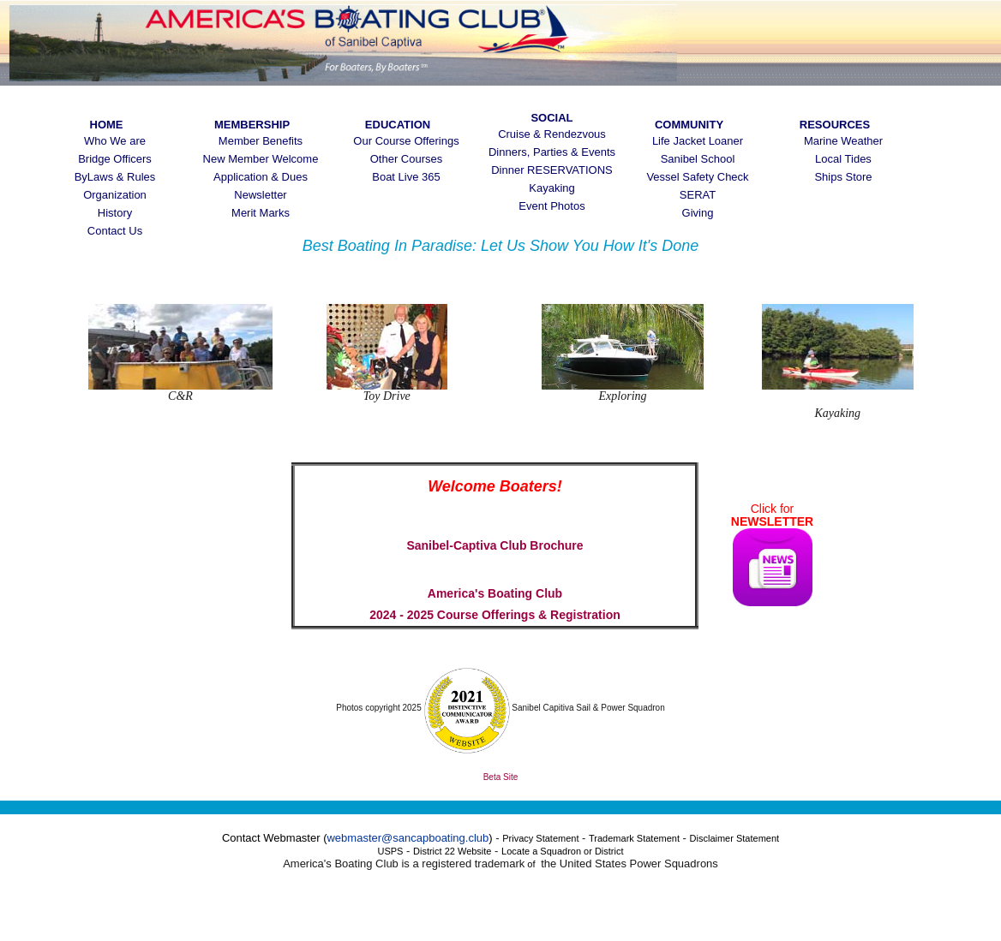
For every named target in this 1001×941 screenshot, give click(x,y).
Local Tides (843, 158)
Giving (698, 212)
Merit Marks (260, 212)
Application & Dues (260, 176)
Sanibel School (698, 158)
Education (397, 124)
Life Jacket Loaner (697, 140)
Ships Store (843, 176)
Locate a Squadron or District (562, 851)
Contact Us (114, 230)
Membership (260, 124)
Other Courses (406, 158)
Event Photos (551, 206)
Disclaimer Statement (735, 838)
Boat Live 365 (406, 176)
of (530, 864)
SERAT (698, 194)
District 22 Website (452, 851)
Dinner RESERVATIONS (552, 170)
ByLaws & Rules (115, 176)
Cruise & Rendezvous (552, 134)
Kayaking (551, 188)
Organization (115, 194)
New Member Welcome (261, 158)
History (115, 212)
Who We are (115, 140)
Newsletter (260, 194)
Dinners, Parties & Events (552, 152)
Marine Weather (843, 140)
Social (551, 117)
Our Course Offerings (406, 140)
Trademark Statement (634, 838)
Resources (835, 124)
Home (106, 124)
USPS (390, 851)
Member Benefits (261, 140)
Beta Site (500, 777)
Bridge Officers (115, 158)
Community (689, 124)
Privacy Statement (540, 838)
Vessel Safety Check (697, 176)
